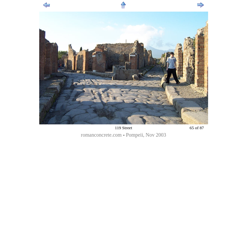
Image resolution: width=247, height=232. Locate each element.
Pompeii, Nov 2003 (146, 135)
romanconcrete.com (101, 135)
